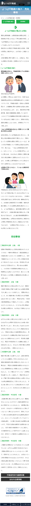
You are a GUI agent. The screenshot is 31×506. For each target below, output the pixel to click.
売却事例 (22, 21)
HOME (5, 504)
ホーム (2, 18)
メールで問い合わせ (26, 504)
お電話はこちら (15, 504)
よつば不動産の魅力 (8, 21)
